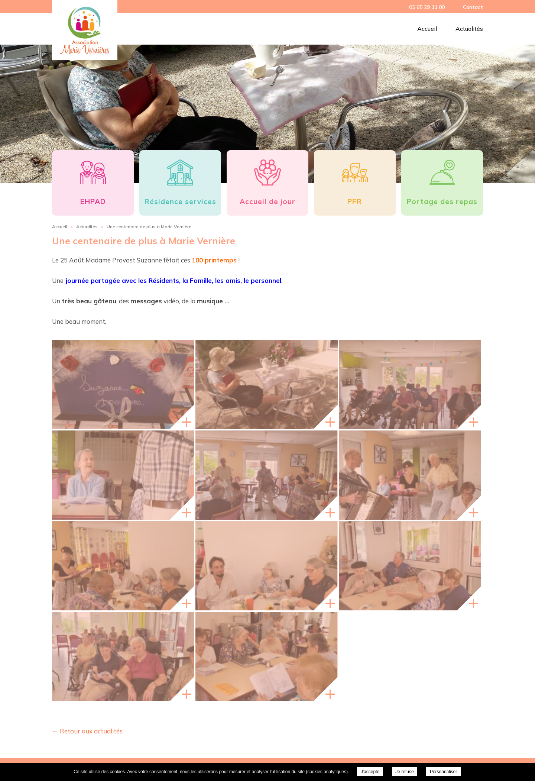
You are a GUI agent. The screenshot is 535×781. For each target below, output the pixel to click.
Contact (473, 7)
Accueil (427, 28)
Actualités (469, 28)
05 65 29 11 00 (427, 7)
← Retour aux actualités (87, 731)
